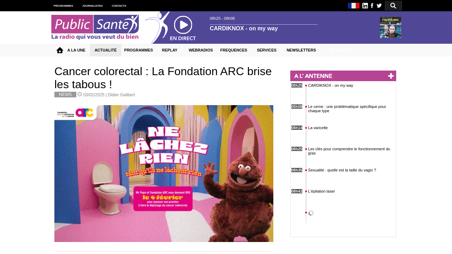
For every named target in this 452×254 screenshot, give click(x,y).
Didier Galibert (121, 94)
